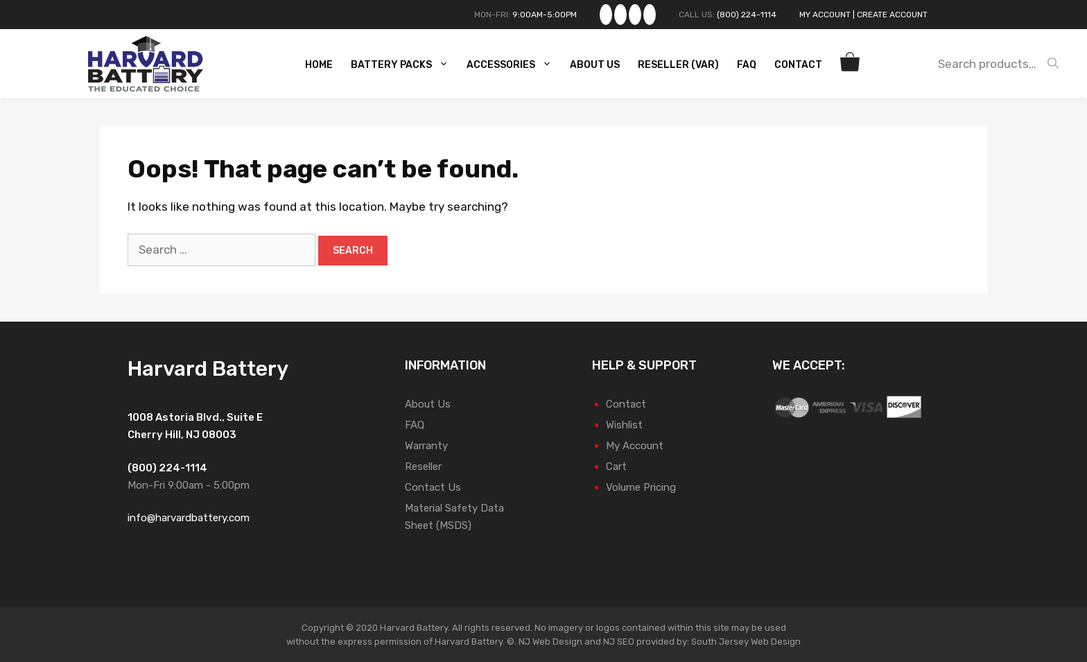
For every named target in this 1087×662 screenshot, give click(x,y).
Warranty (426, 445)
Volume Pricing (641, 487)
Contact (798, 65)
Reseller (423, 466)
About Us (595, 65)
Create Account (892, 14)
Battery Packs (405, 65)
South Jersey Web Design (746, 641)
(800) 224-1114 (746, 14)
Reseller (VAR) (678, 65)
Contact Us (433, 487)
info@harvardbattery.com (189, 518)
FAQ (746, 65)
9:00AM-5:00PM (544, 14)
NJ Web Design (549, 641)
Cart (616, 466)
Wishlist (624, 425)
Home (319, 65)
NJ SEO (618, 641)
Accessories (515, 65)
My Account (825, 14)
